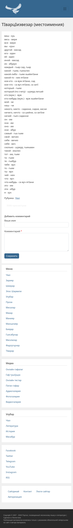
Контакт (28, 491)
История (10, 431)
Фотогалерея (13, 396)
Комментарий (12, 231)
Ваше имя (10, 220)
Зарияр (10, 280)
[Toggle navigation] (65, 9)
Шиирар (10, 285)
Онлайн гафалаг (14, 369)
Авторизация (15, 496)
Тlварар (10, 350)
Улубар (9, 296)
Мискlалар (11, 340)
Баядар (9, 329)
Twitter (9, 455)
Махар (9, 312)
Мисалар (10, 307)
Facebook (11, 450)
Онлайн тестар (13, 380)
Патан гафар (12, 385)
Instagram (11, 472)
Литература (12, 425)
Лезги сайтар (43, 491)
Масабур (10, 436)
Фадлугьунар (13, 345)
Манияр (10, 318)
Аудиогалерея (13, 391)
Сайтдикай (13, 491)
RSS (8, 477)
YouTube (10, 466)
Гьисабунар (12, 334)
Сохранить (11, 255)
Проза (9, 302)
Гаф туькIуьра (13, 374)
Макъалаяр (12, 323)
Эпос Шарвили (14, 291)
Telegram (10, 461)
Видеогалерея (13, 401)
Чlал (17, 198)
